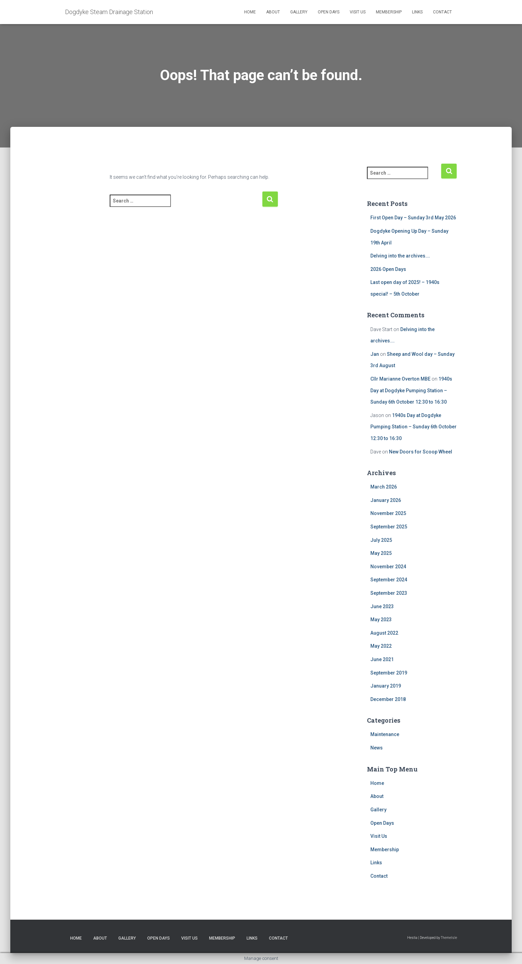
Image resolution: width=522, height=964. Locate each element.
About (273, 12)
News (376, 748)
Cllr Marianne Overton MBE (400, 379)
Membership (389, 12)
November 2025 (388, 513)
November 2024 (388, 566)
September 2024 (388, 579)
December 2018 (388, 699)
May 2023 (381, 619)
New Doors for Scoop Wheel (420, 451)
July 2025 (381, 540)
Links (417, 12)
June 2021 (382, 659)
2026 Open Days (388, 269)
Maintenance (384, 734)
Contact (442, 12)
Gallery (298, 12)
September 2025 (388, 526)
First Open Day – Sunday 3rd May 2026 (413, 217)
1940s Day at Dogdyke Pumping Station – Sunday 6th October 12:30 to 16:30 (411, 390)
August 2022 (384, 633)
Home (250, 12)
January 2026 (385, 500)
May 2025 (381, 553)
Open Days (328, 12)
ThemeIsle (449, 938)
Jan (374, 354)
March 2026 (383, 487)
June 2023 (382, 606)
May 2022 (381, 646)
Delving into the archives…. (400, 256)
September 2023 (388, 593)
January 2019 (385, 686)
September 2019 (388, 673)
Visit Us (358, 12)
